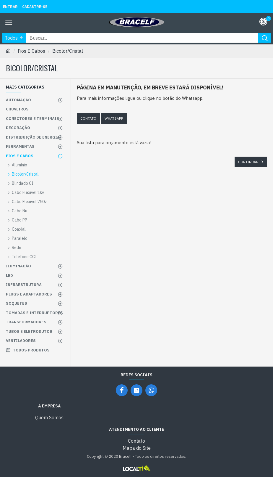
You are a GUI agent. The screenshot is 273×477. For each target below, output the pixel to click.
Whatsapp (114, 118)
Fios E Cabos (31, 51)
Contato (88, 118)
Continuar (248, 162)
